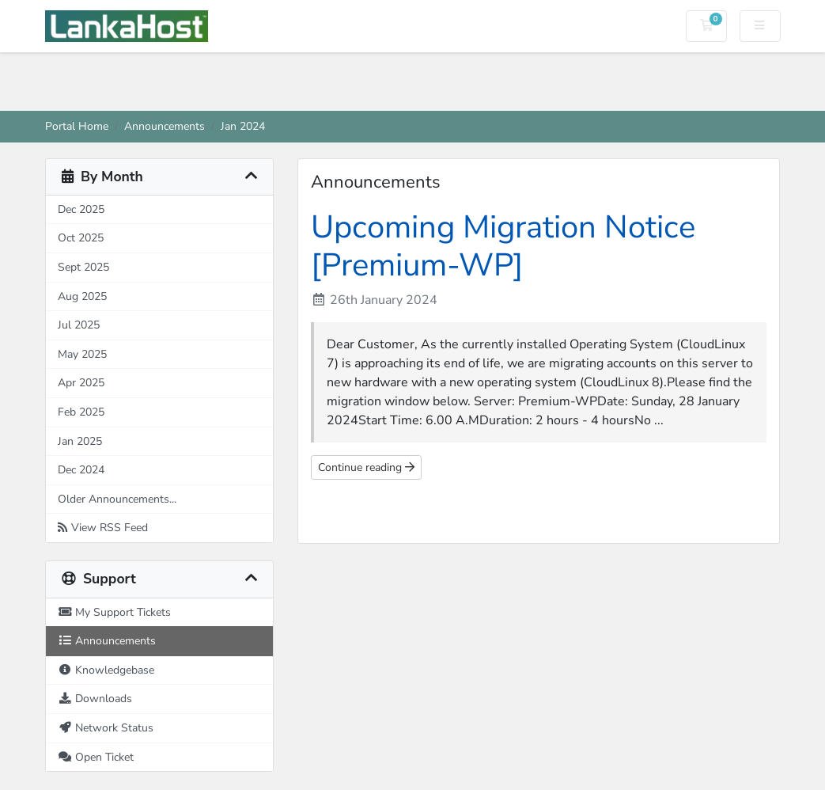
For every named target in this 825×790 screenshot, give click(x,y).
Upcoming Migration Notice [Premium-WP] (503, 246)
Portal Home (76, 126)
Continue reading (366, 467)
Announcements (164, 126)
